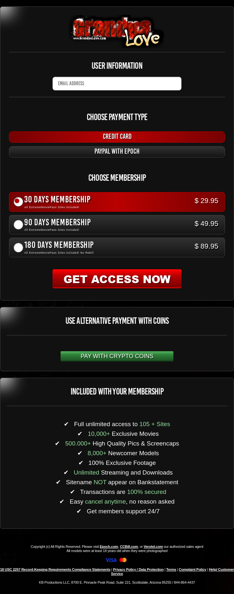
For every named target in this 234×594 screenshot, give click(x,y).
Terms (171, 569)
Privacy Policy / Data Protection (138, 569)
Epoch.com (109, 546)
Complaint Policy (192, 569)
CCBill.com (129, 546)
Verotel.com (153, 546)
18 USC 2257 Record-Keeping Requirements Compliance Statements (55, 569)
